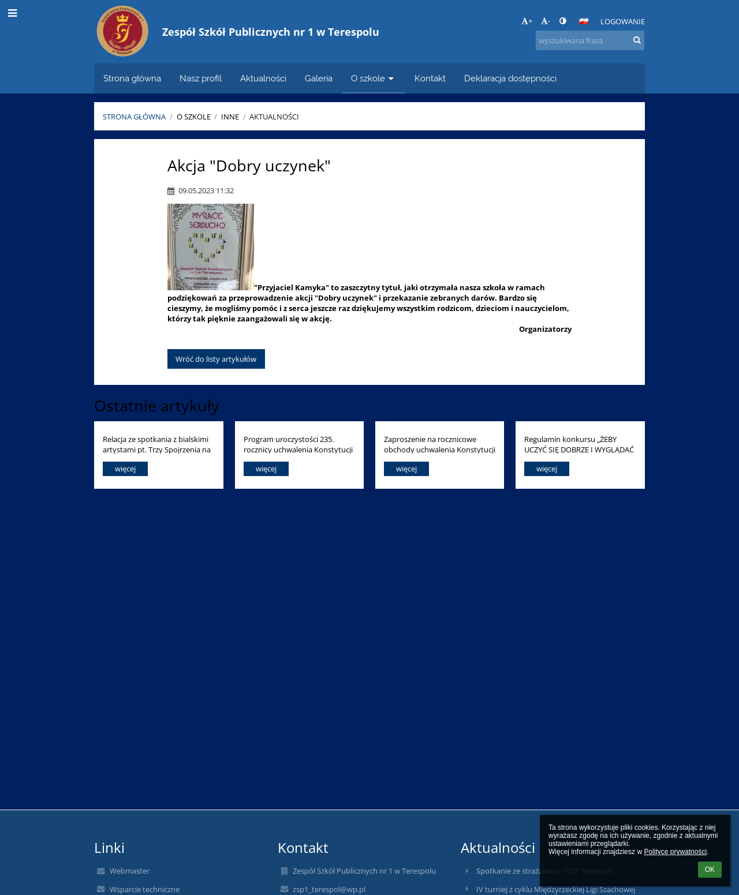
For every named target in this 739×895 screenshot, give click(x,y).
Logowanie (622, 21)
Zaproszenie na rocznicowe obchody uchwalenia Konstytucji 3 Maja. (439, 444)
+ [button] (526, 21)
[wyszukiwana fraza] (590, 40)
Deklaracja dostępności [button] (510, 78)
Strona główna (134, 116)
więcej (125, 468)
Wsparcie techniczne (145, 889)
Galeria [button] (319, 78)
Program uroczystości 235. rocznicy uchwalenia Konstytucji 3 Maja (298, 444)
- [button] (545, 21)
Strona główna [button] (132, 78)
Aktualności (274, 116)
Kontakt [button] (430, 78)
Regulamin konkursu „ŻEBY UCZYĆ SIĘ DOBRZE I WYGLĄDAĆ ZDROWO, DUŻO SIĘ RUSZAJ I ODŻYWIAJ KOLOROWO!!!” (579, 444)
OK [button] (710, 870)
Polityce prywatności (675, 852)
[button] (583, 21)
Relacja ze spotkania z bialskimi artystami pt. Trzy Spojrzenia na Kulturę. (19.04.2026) (157, 444)
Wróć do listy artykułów (216, 359)
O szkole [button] (373, 78)
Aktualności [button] (263, 78)
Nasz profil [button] (201, 78)
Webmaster (130, 871)
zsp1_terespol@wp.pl (329, 889)
